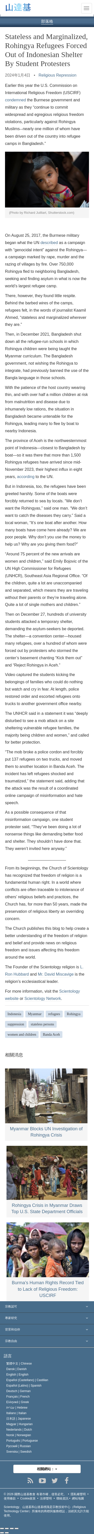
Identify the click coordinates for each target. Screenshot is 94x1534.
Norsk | (18, 1435)
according (25, 477)
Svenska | (19, 1451)
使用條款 (10, 1498)
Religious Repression (57, 75)
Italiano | (16, 1413)
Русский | (18, 1446)
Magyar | (19, 1424)
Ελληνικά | (17, 1402)
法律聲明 (46, 1498)
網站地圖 (78, 1498)
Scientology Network (42, 998)
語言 (8, 1356)
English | (17, 1374)
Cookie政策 (28, 1498)
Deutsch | (18, 1391)
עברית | (16, 1407)
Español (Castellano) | (27, 1380)
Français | (18, 1396)
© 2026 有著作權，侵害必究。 (35, 1494)
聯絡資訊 (62, 1498)
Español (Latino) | (24, 1385)
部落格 (47, 21)
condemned (15, 100)
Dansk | (16, 1369)
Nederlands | (19, 1429)
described (49, 243)
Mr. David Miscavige (56, 974)
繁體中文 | (19, 1363)
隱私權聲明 (78, 1494)
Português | (22, 1440)
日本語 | (18, 1418)
